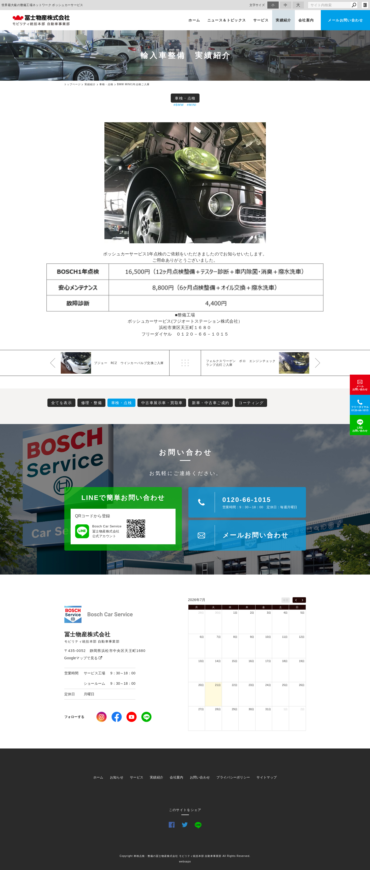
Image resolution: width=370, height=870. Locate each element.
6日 (202, 637)
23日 (251, 685)
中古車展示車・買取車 (162, 403)
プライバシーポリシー (233, 777)
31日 (268, 709)
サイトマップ (267, 777)
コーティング (251, 403)
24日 (268, 685)
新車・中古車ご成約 (211, 403)
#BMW (179, 105)
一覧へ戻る (185, 363)
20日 (201, 685)
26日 (301, 685)
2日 (252, 612)
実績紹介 (283, 20)
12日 (301, 637)
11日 (285, 637)
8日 (235, 637)
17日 (268, 661)
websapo (185, 861)
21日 (218, 685)
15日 (234, 661)
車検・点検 (185, 98)
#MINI (191, 105)
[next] (302, 600)
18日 (285, 661)
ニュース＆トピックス (226, 20)
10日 (268, 637)
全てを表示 (61, 403)
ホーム (194, 20)
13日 (201, 661)
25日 (285, 685)
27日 (201, 709)
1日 (235, 612)
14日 (218, 661)
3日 (269, 612)
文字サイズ (257, 5)
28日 (218, 709)
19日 (301, 661)
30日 (218, 612)
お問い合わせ (200, 777)
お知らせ (116, 777)
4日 (285, 612)
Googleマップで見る (83, 658)
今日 (285, 600)
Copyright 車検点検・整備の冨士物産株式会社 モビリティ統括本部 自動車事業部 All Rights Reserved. (185, 856)
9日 (252, 637)
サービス (261, 20)
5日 (302, 612)
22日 (234, 685)
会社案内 (306, 20)
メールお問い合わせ (345, 20)
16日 (251, 661)
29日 (201, 612)
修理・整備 (91, 403)
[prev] (296, 600)
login (364, 5)
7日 (219, 637)
